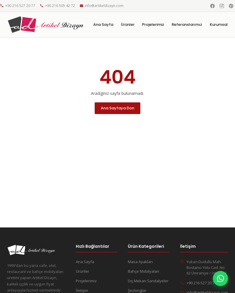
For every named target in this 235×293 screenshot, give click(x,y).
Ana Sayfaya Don (117, 108)
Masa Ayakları (140, 261)
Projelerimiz (153, 24)
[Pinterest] (231, 6)
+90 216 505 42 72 (57, 5)
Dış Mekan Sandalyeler (148, 280)
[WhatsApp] (220, 278)
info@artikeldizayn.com (101, 5)
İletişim (82, 290)
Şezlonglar (137, 290)
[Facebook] (212, 6)
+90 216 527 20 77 (17, 5)
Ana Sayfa (103, 24)
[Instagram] (222, 6)
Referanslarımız (187, 24)
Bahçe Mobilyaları (143, 271)
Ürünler (127, 24)
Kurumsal (219, 24)
